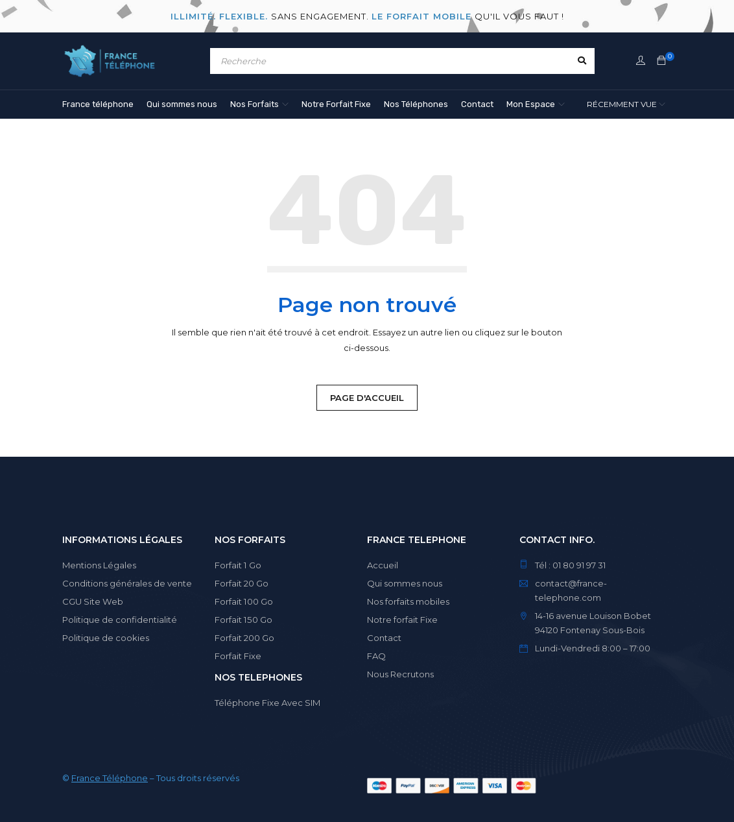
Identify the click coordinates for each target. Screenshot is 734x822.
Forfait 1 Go (238, 565)
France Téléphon (106, 778)
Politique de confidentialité (119, 619)
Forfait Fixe (238, 656)
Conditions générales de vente (127, 583)
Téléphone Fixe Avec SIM (267, 702)
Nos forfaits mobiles (408, 601)
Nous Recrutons (400, 674)
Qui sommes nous (405, 583)
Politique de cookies (105, 638)
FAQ (376, 656)
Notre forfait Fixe (402, 619)
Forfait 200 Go (244, 638)
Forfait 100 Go (243, 601)
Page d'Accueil (367, 398)
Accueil (382, 565)
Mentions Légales (99, 565)
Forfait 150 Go (243, 619)
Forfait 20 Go (241, 583)
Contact (384, 638)
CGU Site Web (92, 601)
